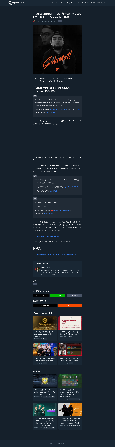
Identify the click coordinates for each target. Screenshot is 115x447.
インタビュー (70, 3)
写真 (77, 3)
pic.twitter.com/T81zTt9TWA (59, 109)
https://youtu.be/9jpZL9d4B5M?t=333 (47, 236)
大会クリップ (85, 3)
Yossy (43, 267)
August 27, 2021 (51, 112)
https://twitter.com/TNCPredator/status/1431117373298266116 (55, 254)
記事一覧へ (50, 267)
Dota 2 (60, 21)
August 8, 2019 (53, 191)
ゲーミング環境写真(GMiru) (98, 3)
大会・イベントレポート (57, 3)
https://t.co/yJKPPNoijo (71, 187)
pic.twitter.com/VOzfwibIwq (61, 210)
